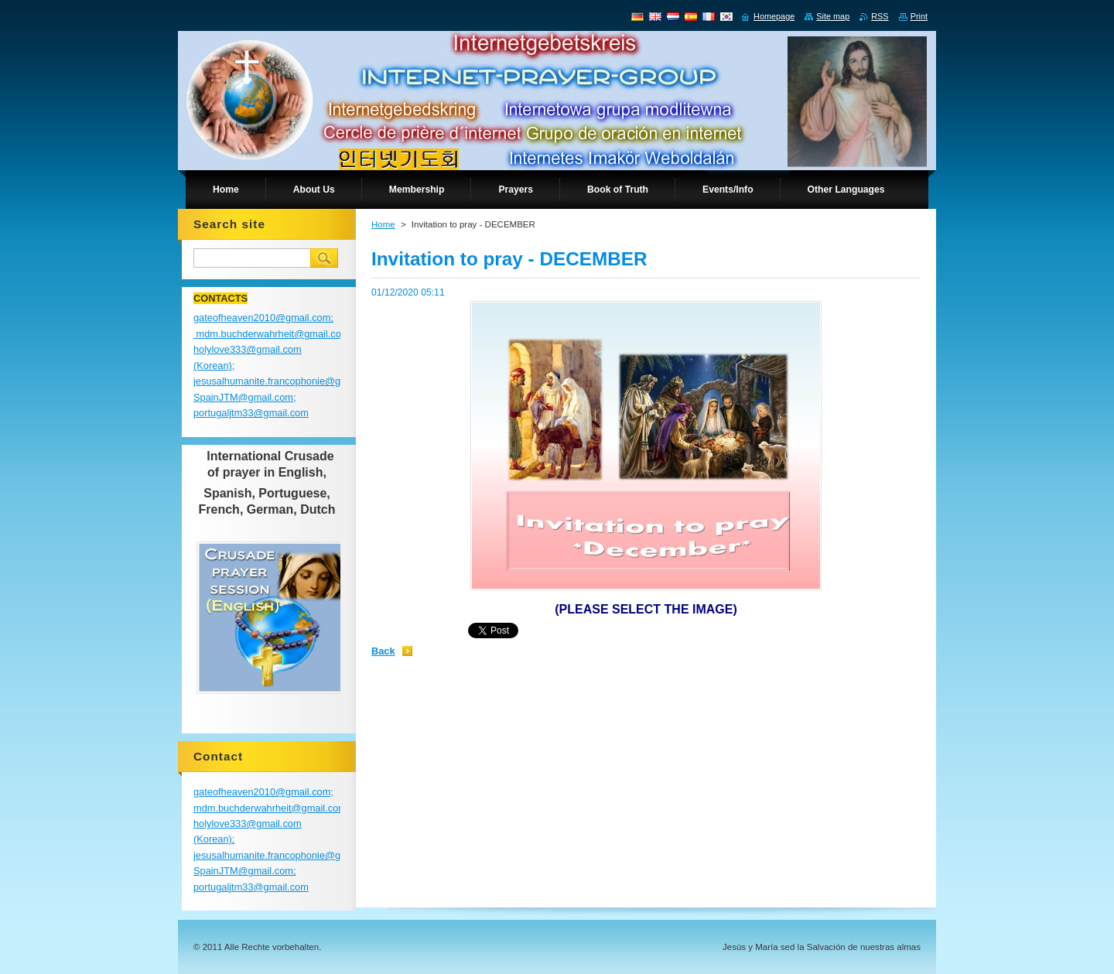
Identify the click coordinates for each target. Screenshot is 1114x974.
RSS (879, 16)
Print (919, 16)
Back (383, 651)
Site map (832, 16)
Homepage (773, 16)
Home (383, 224)
